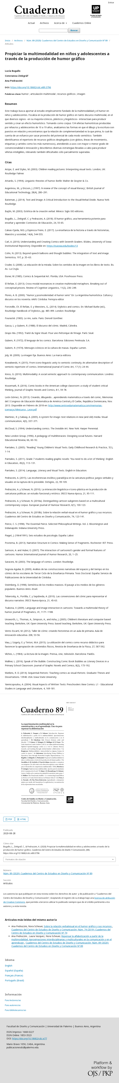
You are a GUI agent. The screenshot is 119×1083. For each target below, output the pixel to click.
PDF (10, 819)
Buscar (74, 30)
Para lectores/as (13, 1000)
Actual (31, 23)
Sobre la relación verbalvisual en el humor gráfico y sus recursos (78, 926)
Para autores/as (13, 1005)
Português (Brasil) (14, 980)
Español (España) (14, 970)
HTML (23, 819)
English (8, 965)
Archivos (44, 23)
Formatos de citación (16, 859)
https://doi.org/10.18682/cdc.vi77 (29, 1038)
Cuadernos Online (81, 23)
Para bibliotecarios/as (15, 1010)
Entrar (111, 2)
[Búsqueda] (53, 30)
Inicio (7, 40)
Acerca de (59, 23)
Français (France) (14, 975)
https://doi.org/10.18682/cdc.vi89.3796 (30, 87)
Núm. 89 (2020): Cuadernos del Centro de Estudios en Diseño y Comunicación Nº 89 (67, 40)
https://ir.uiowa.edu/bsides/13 (62, 245)
